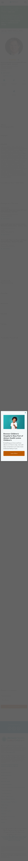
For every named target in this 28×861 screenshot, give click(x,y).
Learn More (14, 453)
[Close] (25, 412)
